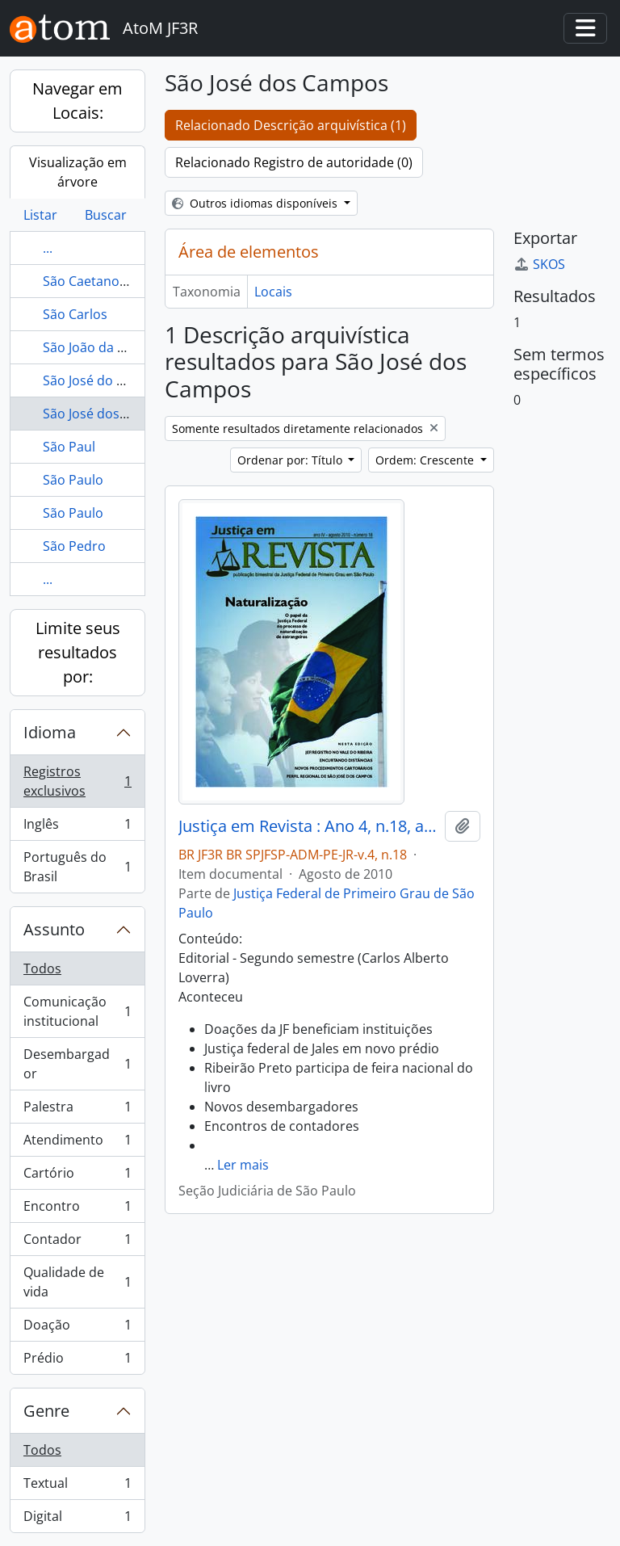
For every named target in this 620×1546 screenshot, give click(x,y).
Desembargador (77, 1063)
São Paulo (73, 480)
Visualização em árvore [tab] (78, 172)
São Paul (69, 447)
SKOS (539, 264)
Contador (77, 1242)
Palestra (77, 1110)
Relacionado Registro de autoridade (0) (294, 162)
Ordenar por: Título (291, 460)
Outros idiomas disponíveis (256, 203)
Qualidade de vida (77, 1281)
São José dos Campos (108, 413)
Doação (77, 1328)
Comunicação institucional (77, 1011)
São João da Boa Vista (108, 347)
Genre (46, 1411)
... (47, 248)
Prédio (77, 1361)
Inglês (77, 827)
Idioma (49, 732)
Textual (77, 1486)
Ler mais (243, 1165)
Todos (42, 968)
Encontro (77, 1209)
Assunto (54, 929)
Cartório (77, 1176)
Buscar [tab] (106, 215)
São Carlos (75, 314)
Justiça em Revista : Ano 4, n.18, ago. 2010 (308, 826)
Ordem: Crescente (426, 460)
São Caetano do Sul (102, 281)
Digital (77, 1519)
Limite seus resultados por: (78, 652)
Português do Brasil (77, 866)
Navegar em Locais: (77, 101)
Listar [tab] (40, 215)
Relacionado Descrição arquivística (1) (290, 125)
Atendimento (77, 1143)
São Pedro (74, 546)
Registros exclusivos (77, 781)
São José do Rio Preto (108, 380)
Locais (273, 291)
